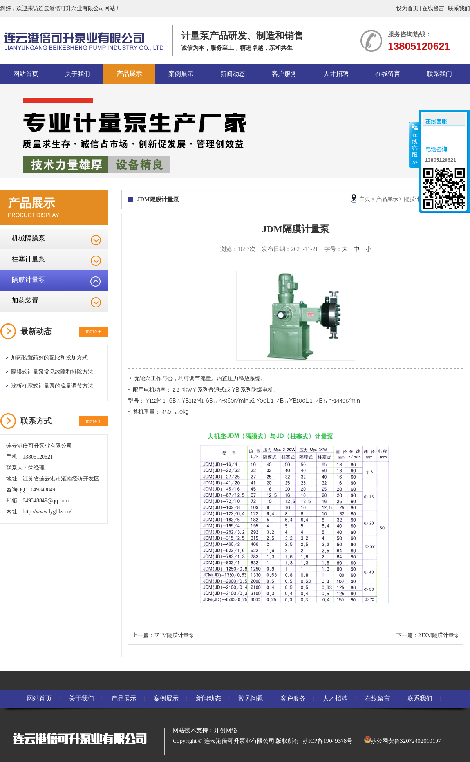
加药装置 (25, 300)
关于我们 (77, 73)
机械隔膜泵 (28, 238)
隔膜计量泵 (28, 279)
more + (93, 331)
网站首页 (25, 73)
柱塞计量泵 (28, 259)
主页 (364, 199)
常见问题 (250, 698)
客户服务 (284, 73)
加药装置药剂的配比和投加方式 (49, 358)
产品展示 (129, 73)
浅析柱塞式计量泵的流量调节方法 (52, 386)
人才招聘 (336, 73)
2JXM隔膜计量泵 (438, 635)
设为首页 (407, 8)
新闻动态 (232, 73)
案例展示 (180, 73)
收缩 (414, 144)
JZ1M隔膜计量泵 (174, 635)
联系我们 (459, 8)
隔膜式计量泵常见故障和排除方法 (52, 372)
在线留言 (433, 8)
